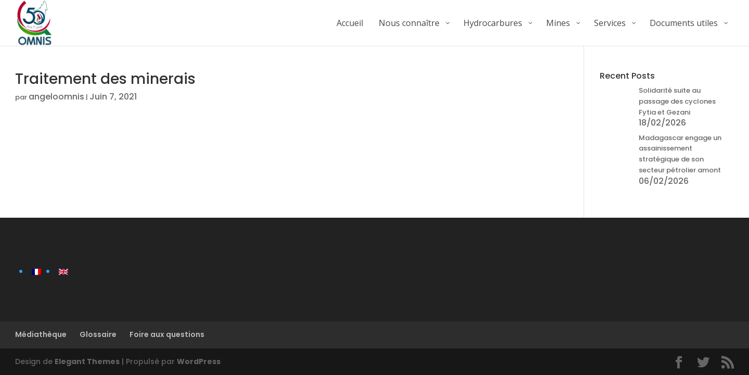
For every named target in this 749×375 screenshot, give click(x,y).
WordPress (199, 361)
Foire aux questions (167, 334)
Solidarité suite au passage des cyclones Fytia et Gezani (677, 101)
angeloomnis (56, 97)
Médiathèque (41, 334)
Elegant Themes (87, 361)
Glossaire (98, 334)
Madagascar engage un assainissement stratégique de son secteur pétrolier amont (680, 154)
